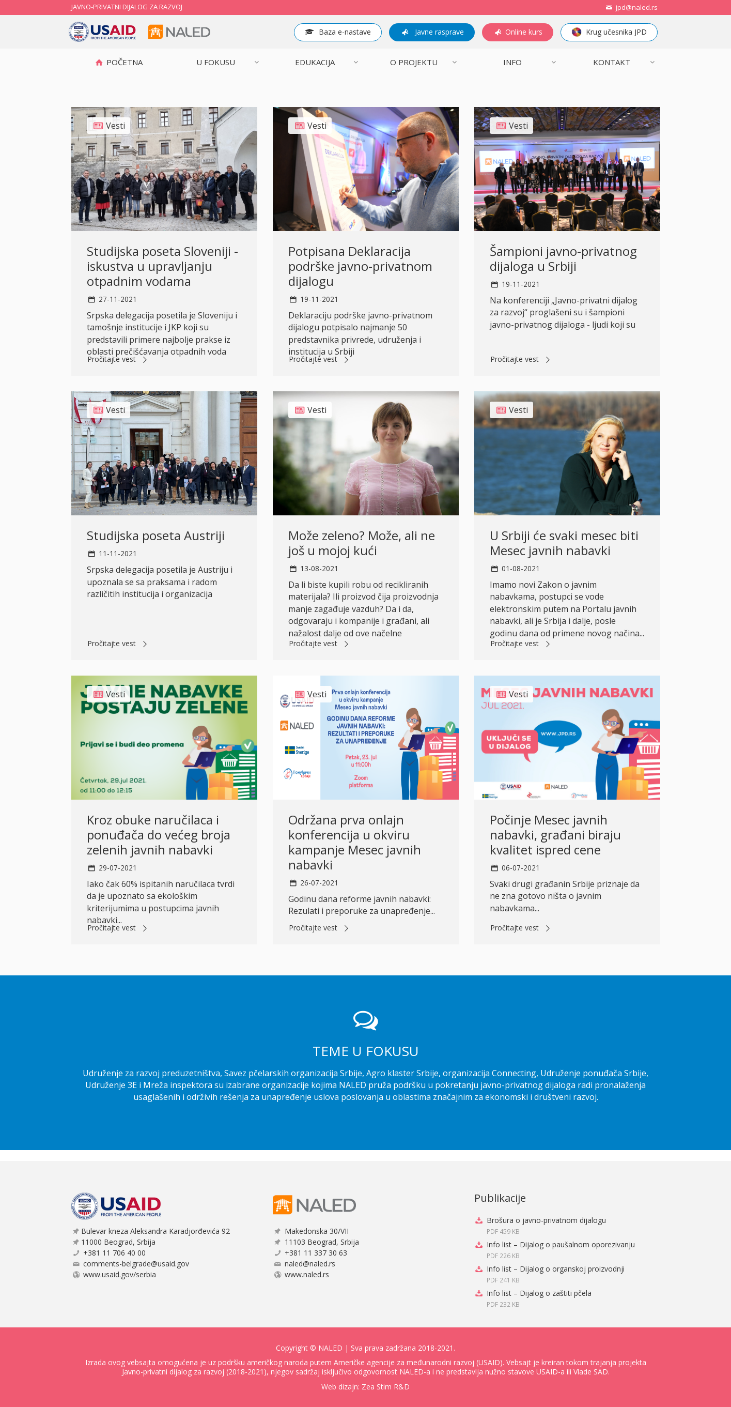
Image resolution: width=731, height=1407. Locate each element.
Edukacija (315, 62)
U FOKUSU (215, 62)
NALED (330, 1348)
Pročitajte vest (118, 360)
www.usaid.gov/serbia (119, 1274)
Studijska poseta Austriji (156, 535)
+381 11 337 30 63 (316, 1253)
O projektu (414, 62)
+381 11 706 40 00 (114, 1253)
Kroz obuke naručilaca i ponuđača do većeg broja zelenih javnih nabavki (158, 834)
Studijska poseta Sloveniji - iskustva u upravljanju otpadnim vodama (162, 265)
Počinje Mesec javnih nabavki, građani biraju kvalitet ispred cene (555, 834)
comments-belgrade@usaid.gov (136, 1263)
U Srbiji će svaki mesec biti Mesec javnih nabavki (564, 543)
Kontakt (611, 62)
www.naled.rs (307, 1274)
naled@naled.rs (310, 1263)
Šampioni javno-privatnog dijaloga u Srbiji (563, 258)
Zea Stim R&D (386, 1386)
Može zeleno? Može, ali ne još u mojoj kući (361, 543)
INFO (512, 62)
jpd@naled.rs (630, 7)
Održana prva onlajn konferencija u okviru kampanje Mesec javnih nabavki (354, 842)
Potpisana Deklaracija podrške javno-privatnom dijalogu (360, 265)
